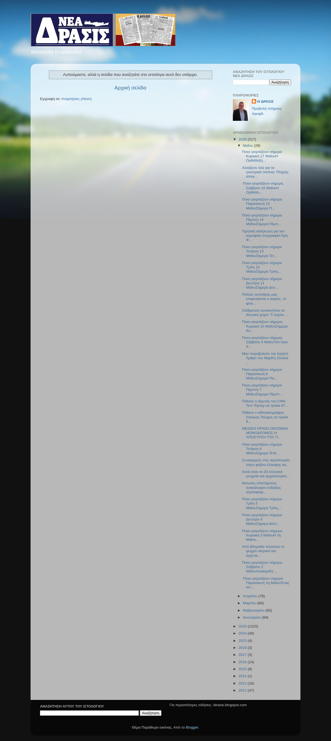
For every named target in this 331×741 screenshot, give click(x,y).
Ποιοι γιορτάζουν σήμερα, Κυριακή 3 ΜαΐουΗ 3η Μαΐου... (262, 535)
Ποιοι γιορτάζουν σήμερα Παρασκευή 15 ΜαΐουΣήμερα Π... (262, 203)
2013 (243, 683)
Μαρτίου (250, 603)
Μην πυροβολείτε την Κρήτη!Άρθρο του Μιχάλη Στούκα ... (265, 358)
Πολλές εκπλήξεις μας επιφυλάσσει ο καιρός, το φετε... (264, 298)
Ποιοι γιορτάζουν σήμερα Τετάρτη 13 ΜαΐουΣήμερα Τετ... (262, 251)
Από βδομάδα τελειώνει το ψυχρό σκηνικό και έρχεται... (263, 551)
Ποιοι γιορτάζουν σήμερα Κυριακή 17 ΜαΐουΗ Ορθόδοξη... (262, 156)
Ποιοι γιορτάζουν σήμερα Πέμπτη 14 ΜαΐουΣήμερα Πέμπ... (262, 219)
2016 (243, 662)
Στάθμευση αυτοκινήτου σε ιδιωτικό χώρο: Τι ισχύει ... (265, 312)
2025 (243, 626)
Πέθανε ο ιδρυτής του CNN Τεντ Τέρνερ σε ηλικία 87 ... (265, 403)
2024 (243, 633)
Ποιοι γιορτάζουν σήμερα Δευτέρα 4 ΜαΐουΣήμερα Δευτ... (262, 519)
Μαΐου (248, 145)
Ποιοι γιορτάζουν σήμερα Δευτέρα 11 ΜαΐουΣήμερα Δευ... (262, 283)
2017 (243, 655)
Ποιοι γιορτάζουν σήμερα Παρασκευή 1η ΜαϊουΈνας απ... (265, 582)
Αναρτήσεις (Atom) (76, 99)
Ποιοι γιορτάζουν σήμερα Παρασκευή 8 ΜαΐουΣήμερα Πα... (262, 374)
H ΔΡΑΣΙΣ (265, 101)
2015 (243, 669)
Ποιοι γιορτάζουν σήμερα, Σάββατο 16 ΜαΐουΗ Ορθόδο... (263, 187)
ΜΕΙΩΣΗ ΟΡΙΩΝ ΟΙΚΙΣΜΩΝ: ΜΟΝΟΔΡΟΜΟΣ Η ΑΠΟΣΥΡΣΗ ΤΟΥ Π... (265, 432)
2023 (243, 641)
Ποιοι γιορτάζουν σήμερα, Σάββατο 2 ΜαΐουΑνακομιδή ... (262, 566)
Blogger (192, 727)
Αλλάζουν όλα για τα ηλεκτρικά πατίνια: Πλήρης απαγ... (265, 172)
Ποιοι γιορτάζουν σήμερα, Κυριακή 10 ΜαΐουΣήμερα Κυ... (265, 326)
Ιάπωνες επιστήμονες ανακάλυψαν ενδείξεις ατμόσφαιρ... (261, 487)
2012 (243, 690)
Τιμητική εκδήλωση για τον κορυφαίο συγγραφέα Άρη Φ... (265, 235)
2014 (243, 676)
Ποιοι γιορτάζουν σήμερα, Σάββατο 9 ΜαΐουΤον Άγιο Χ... (265, 342)
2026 (243, 139)
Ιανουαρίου (252, 617)
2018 (243, 648)
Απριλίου (250, 596)
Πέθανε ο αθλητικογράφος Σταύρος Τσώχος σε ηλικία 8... (265, 416)
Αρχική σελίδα (130, 88)
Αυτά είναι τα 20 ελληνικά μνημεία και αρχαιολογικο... (266, 474)
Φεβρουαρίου (254, 610)
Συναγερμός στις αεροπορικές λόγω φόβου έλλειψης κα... (266, 462)
